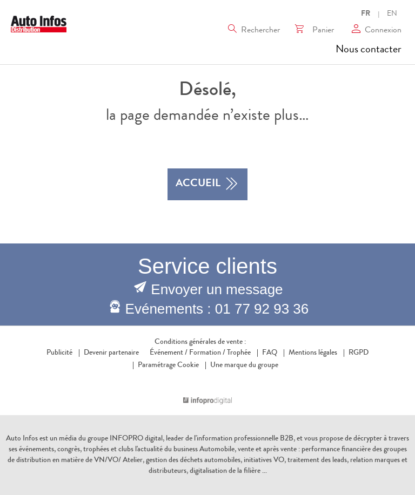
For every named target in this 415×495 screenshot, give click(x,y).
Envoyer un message (217, 289)
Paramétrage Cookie (168, 365)
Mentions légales (313, 353)
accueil (207, 184)
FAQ (269, 353)
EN (392, 14)
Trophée (239, 353)
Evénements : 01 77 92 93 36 (217, 309)
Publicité (59, 353)
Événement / (169, 353)
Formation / (207, 353)
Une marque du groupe (241, 365)
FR (365, 14)
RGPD (359, 353)
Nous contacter (368, 50)
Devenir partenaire (111, 353)
